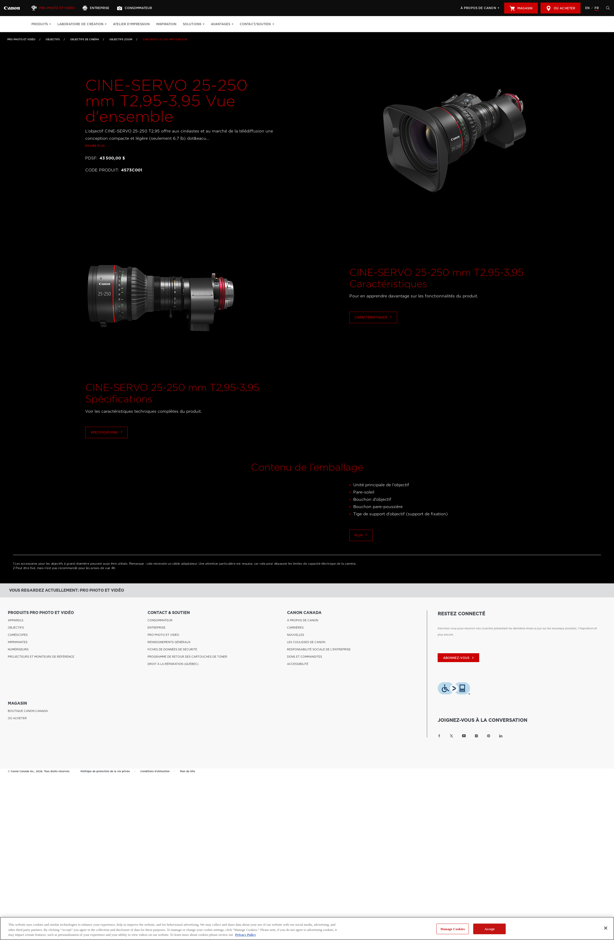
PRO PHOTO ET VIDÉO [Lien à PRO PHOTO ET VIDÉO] (163, 634)
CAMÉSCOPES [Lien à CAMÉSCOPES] (18, 634)
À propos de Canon (478, 8)
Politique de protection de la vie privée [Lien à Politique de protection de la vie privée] (105, 770)
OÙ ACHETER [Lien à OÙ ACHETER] (17, 717)
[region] (307, 928)
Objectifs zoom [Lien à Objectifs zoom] (120, 39)
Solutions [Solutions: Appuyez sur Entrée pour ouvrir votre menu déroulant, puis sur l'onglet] (192, 24)
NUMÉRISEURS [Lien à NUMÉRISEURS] (18, 648)
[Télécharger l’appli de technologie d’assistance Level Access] (454, 688)
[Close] (605, 928)
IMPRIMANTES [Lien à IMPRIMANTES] (18, 641)
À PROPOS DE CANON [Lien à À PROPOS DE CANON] (302, 619)
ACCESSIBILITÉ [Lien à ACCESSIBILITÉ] (297, 663)
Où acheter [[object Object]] (560, 8)
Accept (489, 929)
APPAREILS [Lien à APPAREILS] (15, 619)
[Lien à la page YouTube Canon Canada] (464, 735)
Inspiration (166, 24)
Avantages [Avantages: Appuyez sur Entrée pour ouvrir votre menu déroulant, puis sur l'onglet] (220, 24)
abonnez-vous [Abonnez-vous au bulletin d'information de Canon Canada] (459, 657)
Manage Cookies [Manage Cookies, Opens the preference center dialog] (453, 929)
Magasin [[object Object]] (521, 8)
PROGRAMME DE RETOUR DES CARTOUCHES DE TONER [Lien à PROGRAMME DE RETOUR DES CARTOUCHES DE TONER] (187, 656)
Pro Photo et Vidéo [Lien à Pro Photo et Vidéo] (21, 39)
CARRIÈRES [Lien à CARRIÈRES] (295, 627)
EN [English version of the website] (587, 8)
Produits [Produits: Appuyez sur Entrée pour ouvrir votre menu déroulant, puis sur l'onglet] (39, 24)
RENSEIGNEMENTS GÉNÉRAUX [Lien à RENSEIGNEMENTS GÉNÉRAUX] (169, 641)
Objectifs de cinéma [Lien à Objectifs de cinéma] (84, 39)
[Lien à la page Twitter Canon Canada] (451, 735)
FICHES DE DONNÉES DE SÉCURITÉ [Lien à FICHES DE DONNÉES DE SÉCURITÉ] (172, 648)
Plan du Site (187, 770)
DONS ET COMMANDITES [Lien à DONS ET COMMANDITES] (304, 656)
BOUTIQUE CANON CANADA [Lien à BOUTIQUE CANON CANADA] (28, 710)
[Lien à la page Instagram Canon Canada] (476, 735)
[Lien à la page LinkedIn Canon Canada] (500, 735)
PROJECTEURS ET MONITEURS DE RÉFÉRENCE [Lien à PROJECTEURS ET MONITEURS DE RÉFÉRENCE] (41, 656)
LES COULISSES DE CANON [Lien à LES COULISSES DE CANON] (306, 641)
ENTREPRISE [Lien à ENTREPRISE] (156, 627)
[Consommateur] (135, 8)
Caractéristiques (373, 340)
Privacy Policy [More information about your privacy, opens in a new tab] (245, 935)
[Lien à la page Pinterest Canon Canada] (488, 735)
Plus (362, 557)
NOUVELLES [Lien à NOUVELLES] (295, 634)
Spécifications (107, 455)
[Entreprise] (96, 8)
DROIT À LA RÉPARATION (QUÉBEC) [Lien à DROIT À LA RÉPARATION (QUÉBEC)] (173, 663)
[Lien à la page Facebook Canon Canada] (439, 735)
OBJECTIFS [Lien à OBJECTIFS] (53, 39)
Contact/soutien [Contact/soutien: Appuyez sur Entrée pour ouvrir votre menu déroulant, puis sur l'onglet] (255, 24)
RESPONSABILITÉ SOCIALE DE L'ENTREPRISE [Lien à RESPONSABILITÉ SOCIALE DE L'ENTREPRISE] (319, 648)
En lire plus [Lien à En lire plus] (95, 169)
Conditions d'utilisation (155, 770)
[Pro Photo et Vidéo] (54, 8)
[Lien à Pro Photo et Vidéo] (12, 8)
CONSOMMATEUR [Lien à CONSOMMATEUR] (160, 619)
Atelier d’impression (131, 24)
